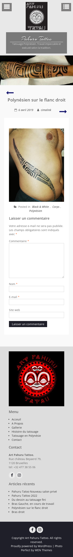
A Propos (17, 423)
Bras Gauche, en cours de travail (33, 504)
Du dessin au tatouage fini (29, 500)
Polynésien (35, 211)
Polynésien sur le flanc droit (30, 508)
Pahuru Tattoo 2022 (24, 495)
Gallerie (17, 427)
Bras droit (18, 512)
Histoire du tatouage (25, 431)
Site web (14, 310)
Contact (17, 440)
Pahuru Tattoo (36, 39)
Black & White (40, 207)
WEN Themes (43, 550)
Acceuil (16, 419)
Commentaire (19, 241)
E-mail (14, 297)
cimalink (46, 110)
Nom (13, 284)
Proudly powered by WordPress (31, 546)
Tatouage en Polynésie (26, 435)
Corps (55, 207)
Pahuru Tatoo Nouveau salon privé (34, 491)
